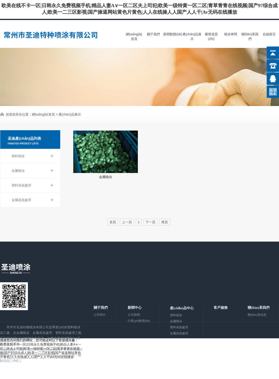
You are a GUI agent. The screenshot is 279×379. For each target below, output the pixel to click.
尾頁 (164, 222)
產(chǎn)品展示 (192, 36)
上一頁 (127, 222)
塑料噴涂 (33, 156)
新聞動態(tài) (172, 34)
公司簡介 (100, 314)
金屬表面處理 (33, 200)
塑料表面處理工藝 (68, 333)
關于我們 (153, 34)
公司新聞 (134, 314)
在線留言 (269, 34)
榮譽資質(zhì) (211, 36)
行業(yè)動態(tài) (139, 320)
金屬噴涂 (33, 170)
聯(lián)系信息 (257, 314)
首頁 (113, 222)
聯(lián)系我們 (249, 36)
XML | (17, 360)
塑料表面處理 (33, 185)
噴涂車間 (230, 34)
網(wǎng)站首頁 (134, 36)
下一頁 (150, 222)
